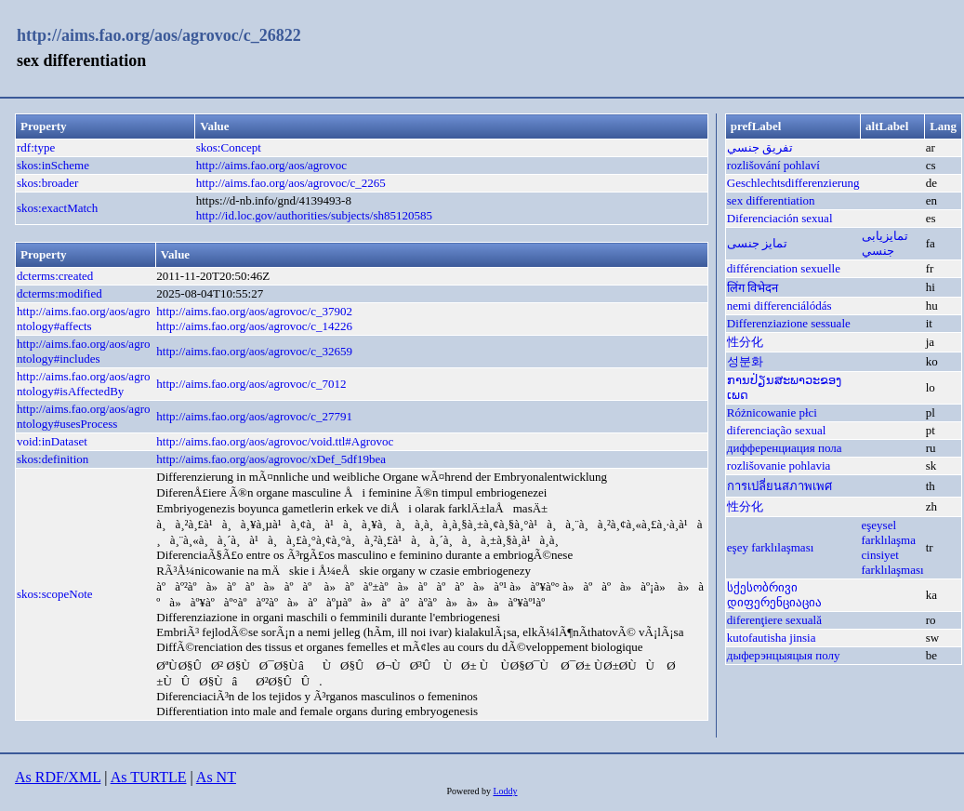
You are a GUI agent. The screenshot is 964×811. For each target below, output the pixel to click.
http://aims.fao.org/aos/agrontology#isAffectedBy (83, 383)
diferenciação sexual (776, 430)
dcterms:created (55, 276)
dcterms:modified (59, 293)
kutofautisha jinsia (771, 638)
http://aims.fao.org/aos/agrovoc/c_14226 (254, 326)
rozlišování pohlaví (773, 165)
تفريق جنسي (760, 147)
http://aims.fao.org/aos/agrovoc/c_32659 (254, 351)
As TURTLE (149, 777)
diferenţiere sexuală (774, 620)
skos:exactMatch (57, 208)
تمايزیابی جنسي (885, 243)
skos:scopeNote (55, 594)
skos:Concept (228, 147)
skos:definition (52, 459)
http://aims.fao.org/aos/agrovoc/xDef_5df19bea (271, 459)
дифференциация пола (784, 448)
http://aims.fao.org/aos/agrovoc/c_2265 (291, 183)
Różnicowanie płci (772, 412)
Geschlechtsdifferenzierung (793, 183)
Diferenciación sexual (780, 218)
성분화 (745, 361)
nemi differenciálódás (779, 305)
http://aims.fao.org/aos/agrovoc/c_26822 (159, 35)
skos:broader (47, 183)
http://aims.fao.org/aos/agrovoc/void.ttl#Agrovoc (274, 441)
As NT (216, 777)
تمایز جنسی (757, 243)
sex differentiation (771, 200)
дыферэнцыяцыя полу (783, 655)
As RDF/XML (57, 777)
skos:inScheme (53, 165)
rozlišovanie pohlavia (779, 465)
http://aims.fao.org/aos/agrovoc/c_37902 (254, 311)
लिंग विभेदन (752, 288)
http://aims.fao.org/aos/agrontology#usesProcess (83, 416)
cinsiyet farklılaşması (893, 562)
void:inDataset (52, 441)
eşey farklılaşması (770, 547)
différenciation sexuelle (783, 268)
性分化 (745, 342)
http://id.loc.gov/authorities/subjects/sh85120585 (314, 215)
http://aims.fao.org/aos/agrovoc (271, 165)
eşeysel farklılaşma (889, 532)
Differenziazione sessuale (789, 323)
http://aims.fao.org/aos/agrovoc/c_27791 (254, 416)
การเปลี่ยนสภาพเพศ (779, 486)
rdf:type (36, 147)
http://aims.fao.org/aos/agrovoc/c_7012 (251, 384)
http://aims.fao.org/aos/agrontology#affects (83, 318)
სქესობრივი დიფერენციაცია (774, 594)
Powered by (469, 791)
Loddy (505, 791)
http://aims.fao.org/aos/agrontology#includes (83, 351)
